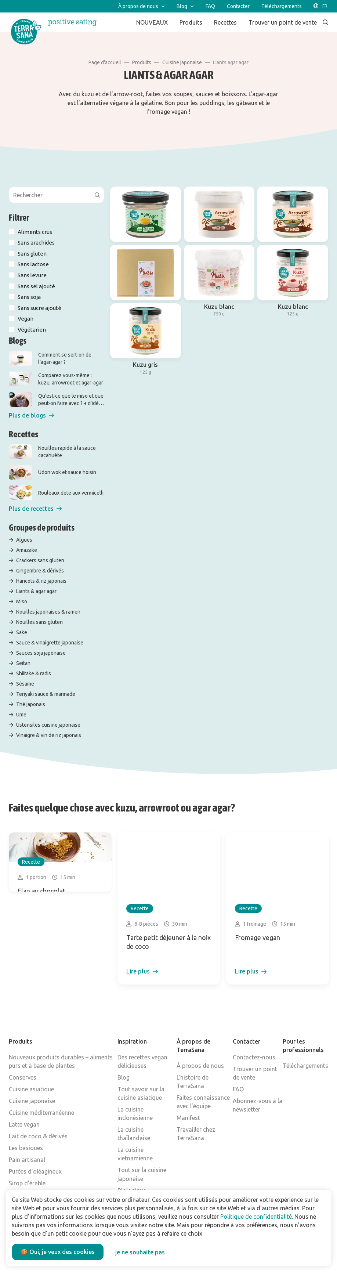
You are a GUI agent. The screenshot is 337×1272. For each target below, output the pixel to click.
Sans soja (29, 297)
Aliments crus (35, 232)
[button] (31, 415)
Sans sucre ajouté (39, 308)
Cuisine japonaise (182, 62)
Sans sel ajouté (36, 286)
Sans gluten (32, 253)
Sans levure (32, 275)
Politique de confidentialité (256, 1216)
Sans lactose (33, 264)
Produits (141, 62)
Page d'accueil (104, 62)
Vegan (25, 318)
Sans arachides (36, 242)
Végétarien (32, 329)
